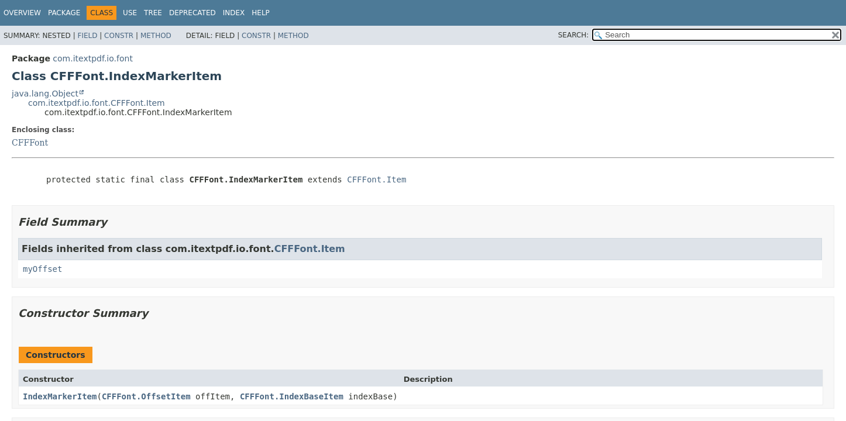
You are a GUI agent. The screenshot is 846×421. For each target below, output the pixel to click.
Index (234, 13)
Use (130, 13)
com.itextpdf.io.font (93, 58)
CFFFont (30, 142)
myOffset (42, 269)
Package (64, 13)
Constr (118, 36)
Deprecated (192, 13)
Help (261, 13)
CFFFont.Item (376, 179)
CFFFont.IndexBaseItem (291, 396)
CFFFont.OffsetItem (146, 396)
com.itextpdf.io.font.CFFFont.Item (96, 103)
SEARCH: (573, 35)
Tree (153, 13)
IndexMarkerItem (60, 396)
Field (87, 36)
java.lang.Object (45, 93)
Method (155, 36)
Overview (22, 13)
